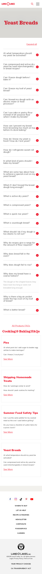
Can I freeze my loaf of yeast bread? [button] (17, 90)
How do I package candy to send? (16, 386)
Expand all (32, 44)
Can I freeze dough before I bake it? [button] (16, 78)
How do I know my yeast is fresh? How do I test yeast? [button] (16, 140)
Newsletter (21, 519)
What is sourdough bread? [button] (16, 223)
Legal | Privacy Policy (16, 558)
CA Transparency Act (21, 568)
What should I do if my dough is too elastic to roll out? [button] (19, 233)
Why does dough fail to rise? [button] (17, 265)
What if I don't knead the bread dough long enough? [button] (18, 186)
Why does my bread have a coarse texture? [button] (17, 275)
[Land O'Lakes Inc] (21, 554)
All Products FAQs (21, 326)
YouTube (32, 499)
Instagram (15, 499)
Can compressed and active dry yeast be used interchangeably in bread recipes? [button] (19, 66)
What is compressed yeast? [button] (17, 205)
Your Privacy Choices (21, 564)
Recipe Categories (21, 515)
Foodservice (21, 528)
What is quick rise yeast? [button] (15, 214)
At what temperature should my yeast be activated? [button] (17, 54)
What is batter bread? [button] (14, 310)
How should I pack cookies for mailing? (19, 390)
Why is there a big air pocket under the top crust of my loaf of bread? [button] (18, 299)
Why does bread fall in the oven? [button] (16, 255)
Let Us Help (21, 510)
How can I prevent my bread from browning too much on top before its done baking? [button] (19, 128)
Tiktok (21, 499)
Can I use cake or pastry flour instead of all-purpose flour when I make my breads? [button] (17, 115)
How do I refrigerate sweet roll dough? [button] (18, 151)
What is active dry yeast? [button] (16, 196)
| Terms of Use (27, 558)
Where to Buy (21, 506)
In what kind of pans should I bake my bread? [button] (17, 162)
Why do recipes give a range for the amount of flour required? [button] (19, 244)
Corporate (21, 524)
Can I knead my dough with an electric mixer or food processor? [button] (18, 102)
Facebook (10, 499)
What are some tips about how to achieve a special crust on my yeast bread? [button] (19, 174)
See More (8, 359)
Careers (21, 533)
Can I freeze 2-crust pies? (13, 354)
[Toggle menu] (37, 4)
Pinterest (26, 499)
